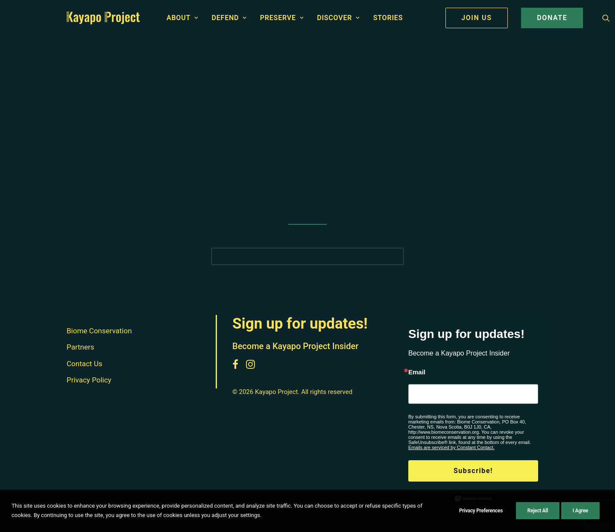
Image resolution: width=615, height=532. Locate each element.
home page (364, 203)
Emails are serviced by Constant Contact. (451, 447)
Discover (338, 18)
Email (416, 372)
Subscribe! (473, 471)
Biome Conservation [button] (99, 330)
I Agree (580, 514)
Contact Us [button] (84, 363)
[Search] (307, 256)
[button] (606, 18)
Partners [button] (80, 347)
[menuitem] (182, 18)
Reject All (537, 514)
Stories (388, 18)
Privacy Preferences (481, 514)
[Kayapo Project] (103, 18)
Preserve (282, 18)
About (182, 18)
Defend (229, 18)
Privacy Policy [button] (89, 380)
